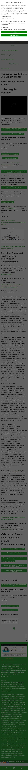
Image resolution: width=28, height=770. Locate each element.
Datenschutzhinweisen (6, 16)
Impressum (8, 38)
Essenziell (4, 27)
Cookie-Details (3, 38)
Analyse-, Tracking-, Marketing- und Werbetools (13, 29)
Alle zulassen (14, 32)
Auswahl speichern (14, 35)
